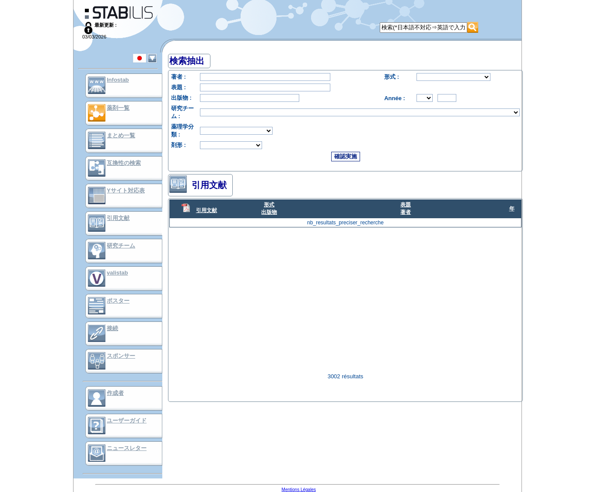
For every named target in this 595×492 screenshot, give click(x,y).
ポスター (118, 300)
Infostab (118, 80)
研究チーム (121, 245)
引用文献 (118, 218)
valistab (117, 272)
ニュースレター (127, 448)
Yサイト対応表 (126, 190)
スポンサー (121, 355)
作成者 (115, 393)
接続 (112, 328)
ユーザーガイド (127, 420)
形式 (269, 205)
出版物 (269, 212)
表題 (405, 205)
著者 (405, 212)
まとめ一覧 (121, 135)
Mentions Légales (299, 489)
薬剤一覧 (118, 108)
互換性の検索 (124, 163)
